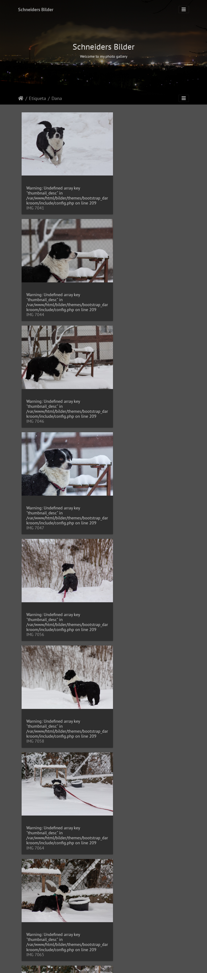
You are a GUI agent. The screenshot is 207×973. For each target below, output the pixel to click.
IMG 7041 (35, 203)
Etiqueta (37, 98)
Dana (57, 98)
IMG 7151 (121, 819)
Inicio (21, 98)
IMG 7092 (121, 717)
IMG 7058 (121, 409)
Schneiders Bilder (35, 9)
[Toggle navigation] (184, 9)
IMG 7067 (35, 614)
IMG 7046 (35, 306)
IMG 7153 (35, 922)
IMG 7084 (35, 717)
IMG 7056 (35, 409)
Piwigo (121, 965)
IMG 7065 (121, 511)
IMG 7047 (121, 306)
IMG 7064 (35, 511)
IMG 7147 (35, 819)
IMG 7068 (121, 614)
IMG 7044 (121, 203)
